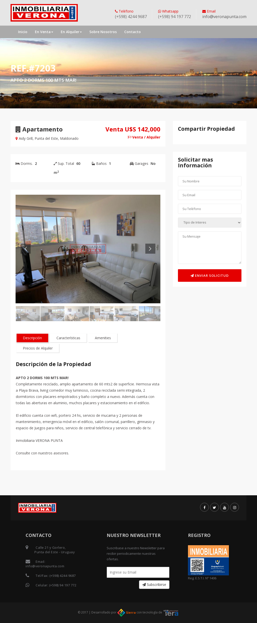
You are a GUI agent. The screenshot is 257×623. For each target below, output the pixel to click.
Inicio (22, 31)
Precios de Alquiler (38, 348)
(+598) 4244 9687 (62, 575)
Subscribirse (154, 584)
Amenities (103, 337)
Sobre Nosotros (103, 31)
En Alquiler (71, 31)
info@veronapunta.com (224, 16)
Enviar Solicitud (209, 275)
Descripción (32, 337)
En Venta (44, 31)
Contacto (132, 31)
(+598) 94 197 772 (63, 585)
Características (68, 337)
